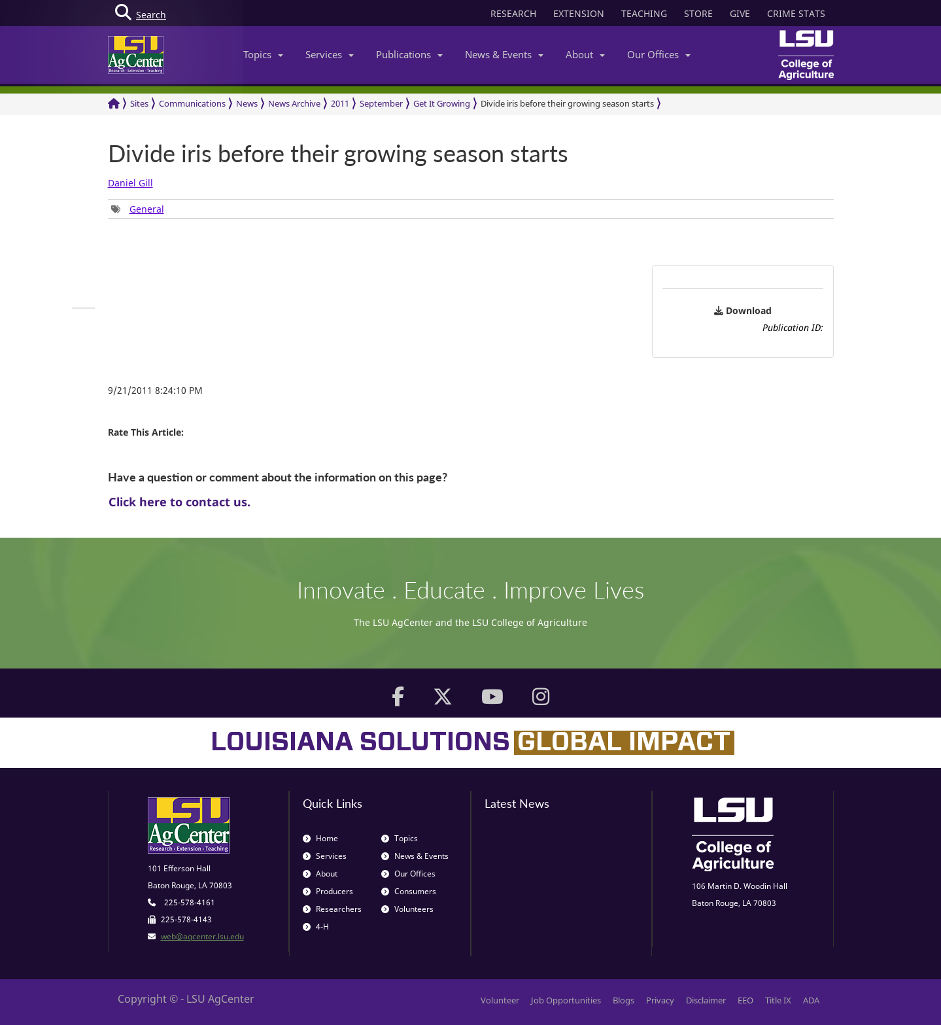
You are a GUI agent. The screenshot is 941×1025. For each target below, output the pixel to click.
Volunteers (407, 908)
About (585, 54)
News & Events (504, 54)
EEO (745, 1000)
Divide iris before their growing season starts (567, 103)
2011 (340, 103)
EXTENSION (578, 13)
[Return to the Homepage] (114, 104)
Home (320, 838)
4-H (316, 926)
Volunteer (500, 1000)
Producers (328, 891)
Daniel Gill (130, 183)
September (381, 103)
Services (329, 54)
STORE (698, 13)
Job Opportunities (566, 1000)
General (146, 209)
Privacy (660, 1000)
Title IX (778, 1000)
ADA (811, 1000)
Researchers (332, 908)
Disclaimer (706, 1000)
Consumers (408, 891)
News (247, 103)
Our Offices (659, 54)
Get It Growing (441, 103)
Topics (263, 54)
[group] (137, 209)
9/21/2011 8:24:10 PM (155, 390)
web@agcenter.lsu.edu (202, 936)
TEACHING (644, 13)
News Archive (294, 103)
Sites (139, 103)
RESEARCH (513, 13)
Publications (409, 54)
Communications (192, 103)
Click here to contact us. (179, 502)
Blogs (623, 1000)
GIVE (740, 13)
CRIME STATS (796, 13)
